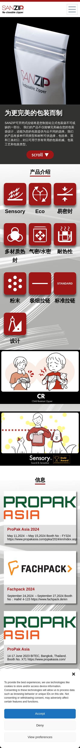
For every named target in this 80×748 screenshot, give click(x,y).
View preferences (40, 737)
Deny (40, 725)
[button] (73, 674)
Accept (40, 713)
